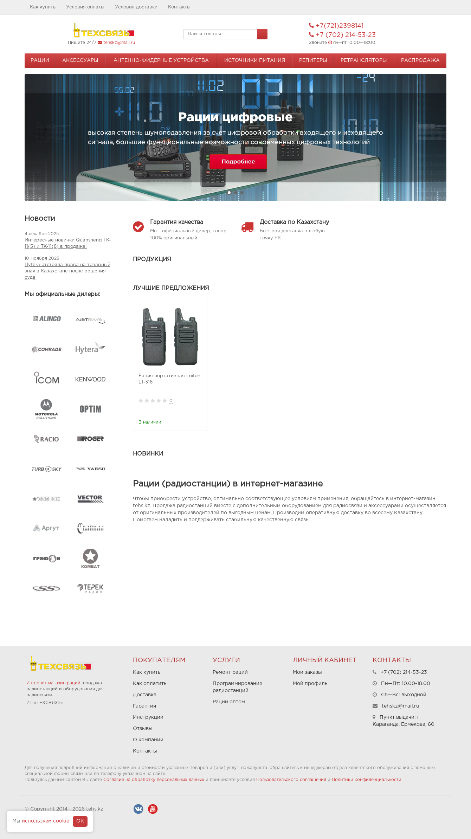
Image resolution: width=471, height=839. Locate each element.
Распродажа (420, 60)
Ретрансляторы (364, 60)
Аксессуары (80, 60)
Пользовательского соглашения (291, 780)
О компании (148, 740)
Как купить (43, 7)
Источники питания (254, 60)
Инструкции (148, 717)
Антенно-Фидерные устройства (161, 60)
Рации (40, 60)
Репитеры (313, 60)
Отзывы (143, 729)
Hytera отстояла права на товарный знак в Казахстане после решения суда (67, 271)
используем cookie (45, 821)
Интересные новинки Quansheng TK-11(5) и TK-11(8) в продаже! (68, 243)
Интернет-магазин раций (53, 683)
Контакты (179, 7)
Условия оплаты (85, 7)
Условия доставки (136, 7)
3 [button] (241, 192)
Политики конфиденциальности (366, 780)
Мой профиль (310, 684)
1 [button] (229, 192)
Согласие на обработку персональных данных (153, 780)
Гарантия (144, 706)
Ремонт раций (230, 672)
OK (80, 821)
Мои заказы (307, 672)
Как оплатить (150, 684)
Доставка (144, 695)
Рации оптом (229, 702)
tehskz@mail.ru (119, 43)
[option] (235, 137)
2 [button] (235, 192)
